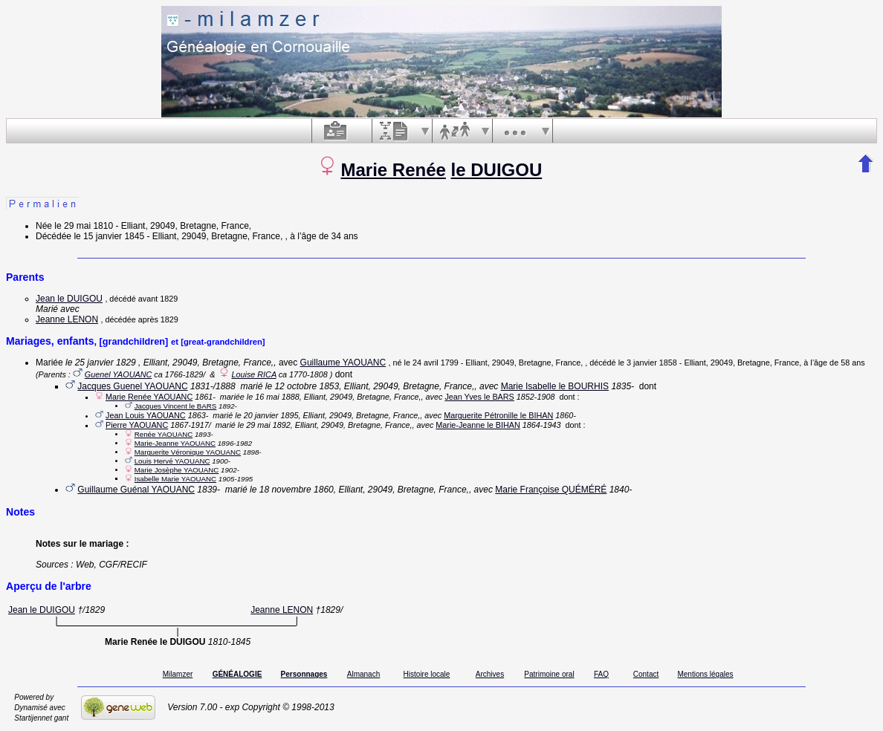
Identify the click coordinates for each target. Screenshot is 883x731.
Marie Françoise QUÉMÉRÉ (551, 489)
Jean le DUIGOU (69, 298)
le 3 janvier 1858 (647, 362)
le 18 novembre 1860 (292, 489)
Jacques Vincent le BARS (176, 406)
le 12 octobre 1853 (302, 386)
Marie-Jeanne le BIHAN (478, 424)
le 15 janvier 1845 (109, 236)
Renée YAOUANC (164, 434)
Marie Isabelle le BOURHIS (555, 386)
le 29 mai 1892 (264, 424)
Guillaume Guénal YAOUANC (136, 489)
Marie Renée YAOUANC (149, 396)
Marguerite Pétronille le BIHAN (498, 415)
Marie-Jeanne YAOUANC (175, 443)
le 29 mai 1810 (83, 226)
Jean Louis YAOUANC (146, 415)
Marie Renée (392, 170)
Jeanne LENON (67, 319)
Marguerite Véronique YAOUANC (188, 452)
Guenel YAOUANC (118, 374)
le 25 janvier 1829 (100, 362)
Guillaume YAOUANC (343, 362)
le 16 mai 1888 (273, 396)
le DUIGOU (497, 170)
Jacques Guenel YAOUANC (132, 386)
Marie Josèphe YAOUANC (177, 470)
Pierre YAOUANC (137, 424)
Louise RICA (253, 374)
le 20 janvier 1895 (266, 415)
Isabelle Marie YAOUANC (175, 479)
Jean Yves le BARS (479, 396)
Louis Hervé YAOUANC (172, 461)
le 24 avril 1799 (431, 362)
